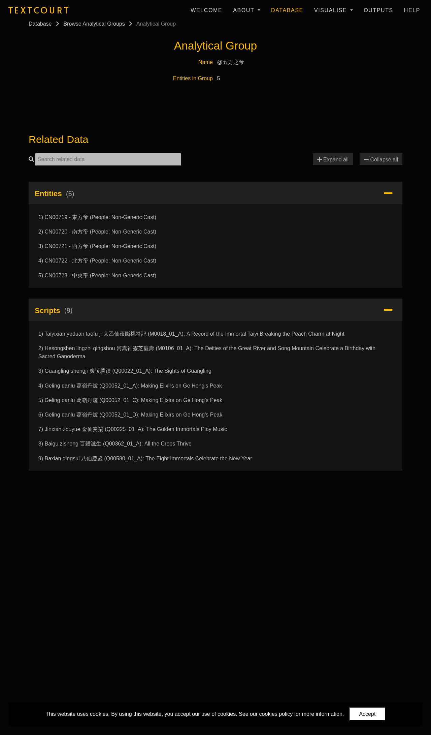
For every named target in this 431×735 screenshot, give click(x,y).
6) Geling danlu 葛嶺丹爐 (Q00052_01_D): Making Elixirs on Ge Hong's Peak (130, 415)
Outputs (378, 10)
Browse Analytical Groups (94, 24)
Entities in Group (193, 78)
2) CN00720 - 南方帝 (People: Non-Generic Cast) (97, 232)
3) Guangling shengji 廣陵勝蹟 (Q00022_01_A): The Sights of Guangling (124, 371)
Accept (367, 714)
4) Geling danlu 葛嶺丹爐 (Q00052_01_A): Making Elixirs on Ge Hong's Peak (130, 386)
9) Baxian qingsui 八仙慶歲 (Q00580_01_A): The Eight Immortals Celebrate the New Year (145, 458)
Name (205, 62)
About (244, 10)
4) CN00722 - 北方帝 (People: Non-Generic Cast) (97, 261)
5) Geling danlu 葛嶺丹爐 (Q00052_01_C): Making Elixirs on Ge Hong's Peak (130, 400)
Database (287, 10)
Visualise (331, 10)
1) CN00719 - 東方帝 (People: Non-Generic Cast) (97, 217)
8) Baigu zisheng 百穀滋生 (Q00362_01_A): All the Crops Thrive (115, 444)
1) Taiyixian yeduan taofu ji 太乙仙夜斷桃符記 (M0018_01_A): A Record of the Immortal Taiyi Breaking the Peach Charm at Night (191, 334)
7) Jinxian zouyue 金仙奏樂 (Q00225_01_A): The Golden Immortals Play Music (132, 429)
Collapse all (381, 159)
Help (412, 10)
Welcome (206, 10)
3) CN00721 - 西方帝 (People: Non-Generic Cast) (97, 246)
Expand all (333, 159)
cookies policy (276, 713)
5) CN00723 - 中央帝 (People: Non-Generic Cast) (97, 275)
